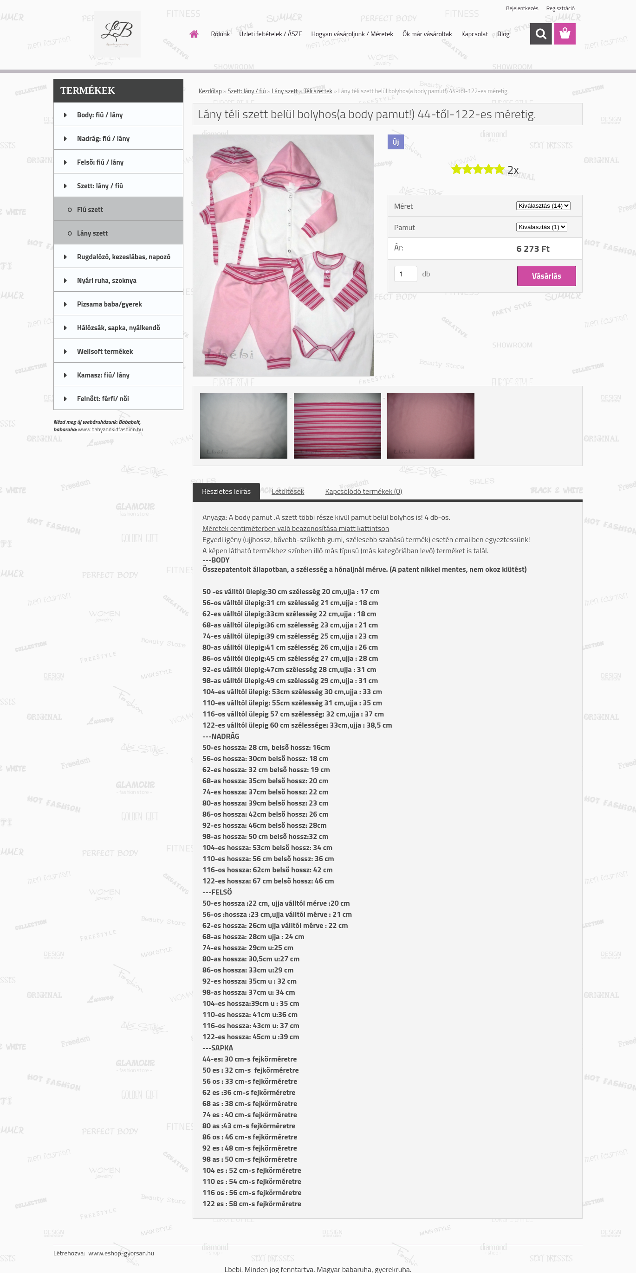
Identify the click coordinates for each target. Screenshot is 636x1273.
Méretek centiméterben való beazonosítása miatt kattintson (295, 528)
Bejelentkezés (522, 8)
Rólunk (220, 33)
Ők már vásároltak (427, 33)
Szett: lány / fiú (247, 91)
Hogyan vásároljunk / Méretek (352, 33)
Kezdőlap (210, 91)
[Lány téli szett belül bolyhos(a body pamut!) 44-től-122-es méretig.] (283, 138)
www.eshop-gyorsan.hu (121, 1253)
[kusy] (405, 274)
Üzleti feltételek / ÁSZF (270, 33)
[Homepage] (193, 34)
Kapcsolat (474, 33)
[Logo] (117, 34)
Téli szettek (318, 91)
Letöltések (288, 491)
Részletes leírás (226, 491)
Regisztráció (560, 8)
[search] (541, 34)
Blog (503, 33)
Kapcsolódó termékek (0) (363, 491)
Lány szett (285, 91)
